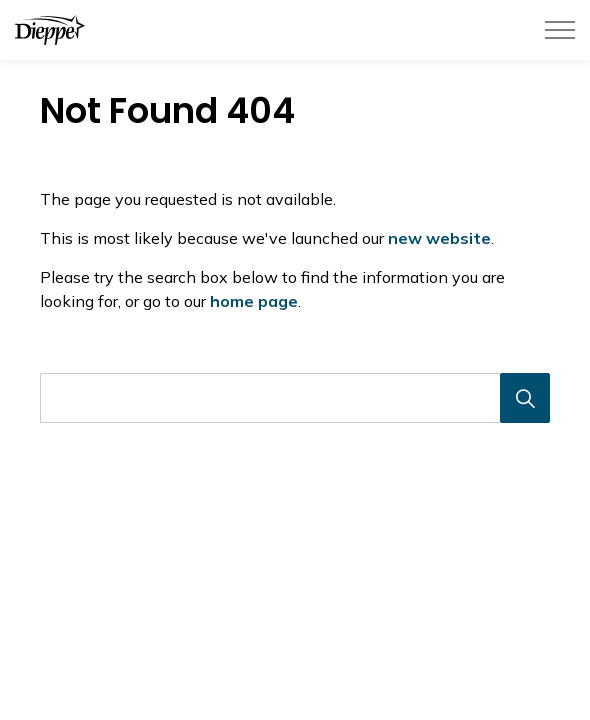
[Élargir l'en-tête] (560, 30)
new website (439, 238)
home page (254, 301)
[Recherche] (525, 398)
